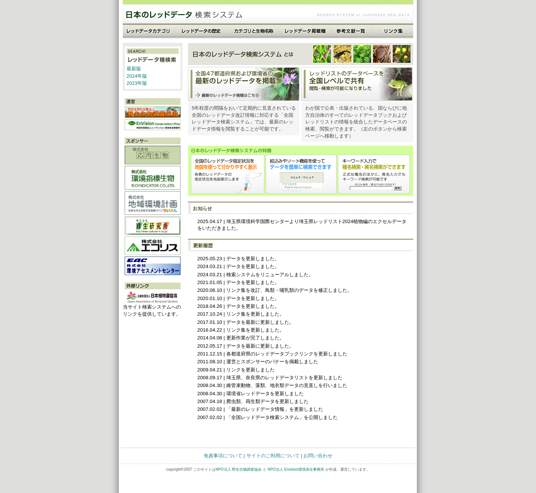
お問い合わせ (317, 455)
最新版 (134, 68)
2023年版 (137, 83)
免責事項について (223, 455)
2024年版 (137, 76)
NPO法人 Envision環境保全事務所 (296, 469)
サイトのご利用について (273, 455)
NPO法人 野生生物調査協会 (239, 469)
